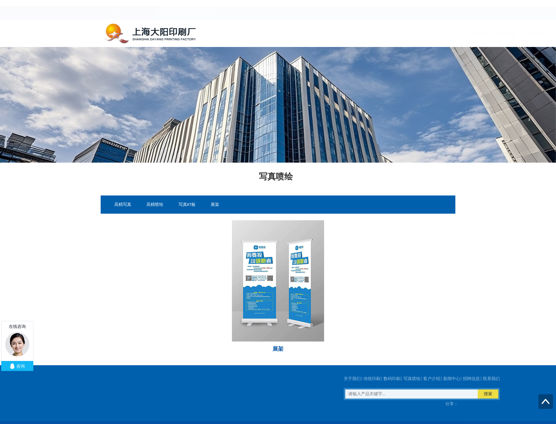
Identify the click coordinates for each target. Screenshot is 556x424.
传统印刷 (276, 33)
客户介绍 (360, 33)
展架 (215, 205)
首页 (225, 33)
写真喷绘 (332, 33)
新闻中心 (388, 33)
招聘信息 (415, 33)
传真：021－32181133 (32, 403)
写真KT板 (187, 205)
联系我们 (443, 33)
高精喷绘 (154, 205)
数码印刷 (304, 33)
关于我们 (248, 33)
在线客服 (73, 403)
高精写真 (122, 205)
